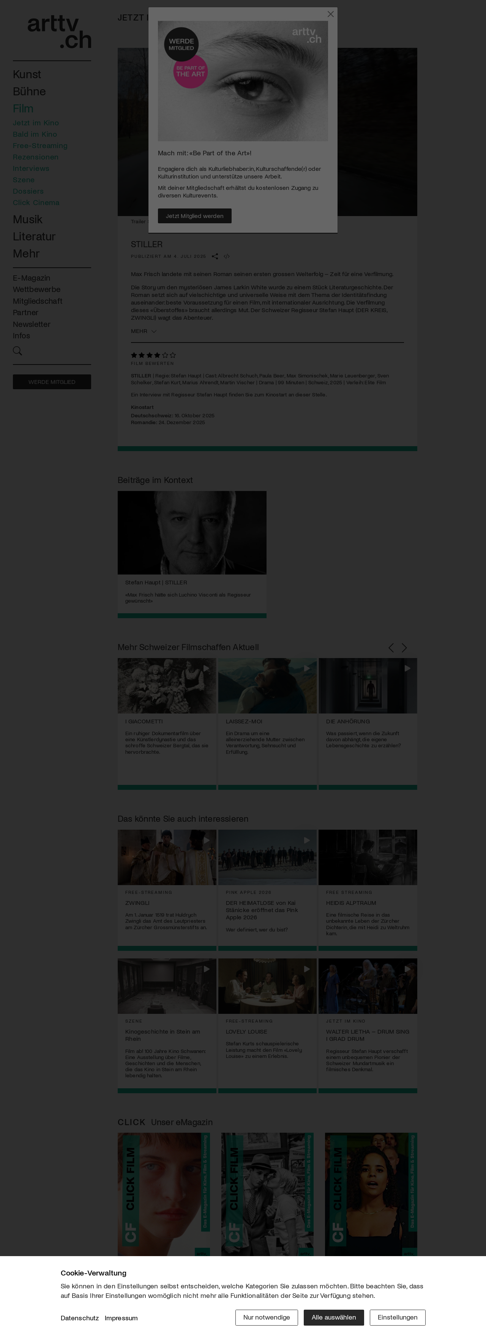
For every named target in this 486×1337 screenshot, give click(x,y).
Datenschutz (80, 1317)
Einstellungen (398, 1317)
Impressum (121, 1317)
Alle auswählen (334, 1317)
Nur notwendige (266, 1317)
